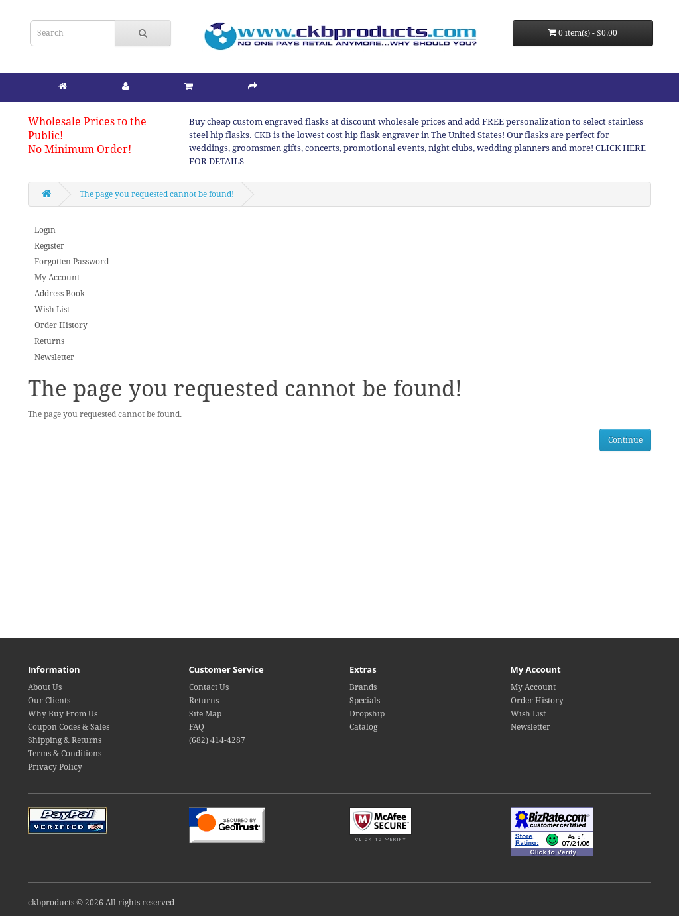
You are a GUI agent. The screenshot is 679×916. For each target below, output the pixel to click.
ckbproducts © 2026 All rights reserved (101, 902)
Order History (61, 325)
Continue (625, 440)
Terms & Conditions (64, 753)
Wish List (52, 309)
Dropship (367, 713)
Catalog (363, 727)
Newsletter (54, 357)
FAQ (196, 727)
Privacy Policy (55, 767)
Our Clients (49, 700)
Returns (49, 341)
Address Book (59, 293)
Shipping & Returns (64, 740)
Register (49, 246)
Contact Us (209, 687)
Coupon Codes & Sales (68, 727)
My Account (57, 277)
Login (45, 230)
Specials (364, 700)
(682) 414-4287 (217, 740)
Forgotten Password (71, 261)
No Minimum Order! (79, 149)
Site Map (205, 713)
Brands (363, 687)
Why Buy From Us (62, 713)
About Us (45, 687)
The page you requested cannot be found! (157, 194)
